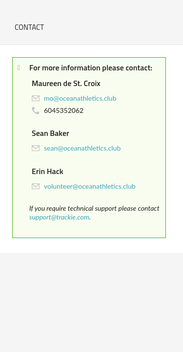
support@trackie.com (59, 217)
